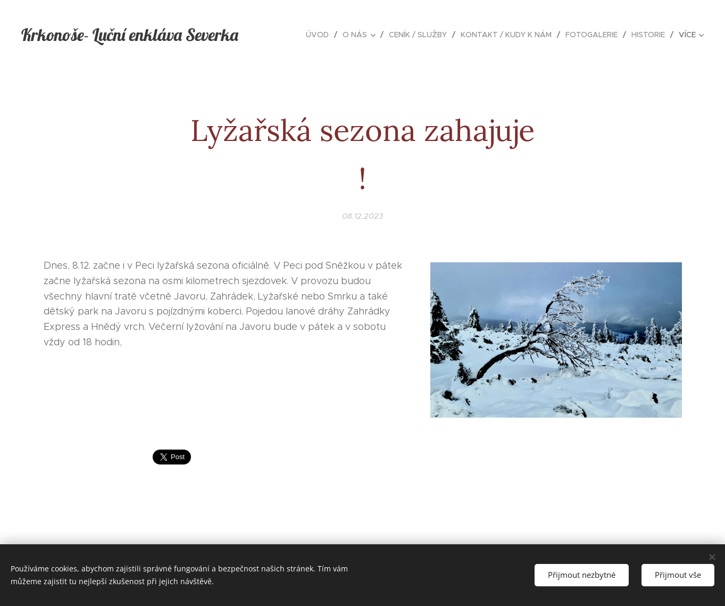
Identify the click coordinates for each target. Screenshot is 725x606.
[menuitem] (320, 34)
